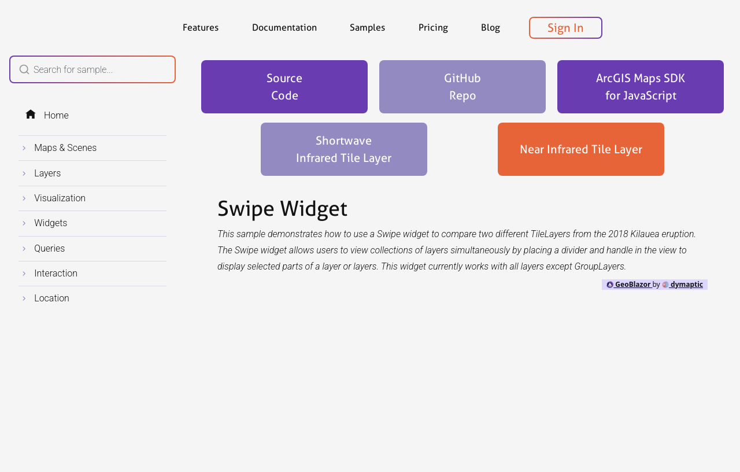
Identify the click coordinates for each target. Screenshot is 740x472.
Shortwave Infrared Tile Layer (343, 149)
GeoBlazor (629, 284)
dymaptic (682, 284)
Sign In (565, 28)
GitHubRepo (462, 86)
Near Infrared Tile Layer (581, 149)
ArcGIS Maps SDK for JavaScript (640, 86)
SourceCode (284, 86)
